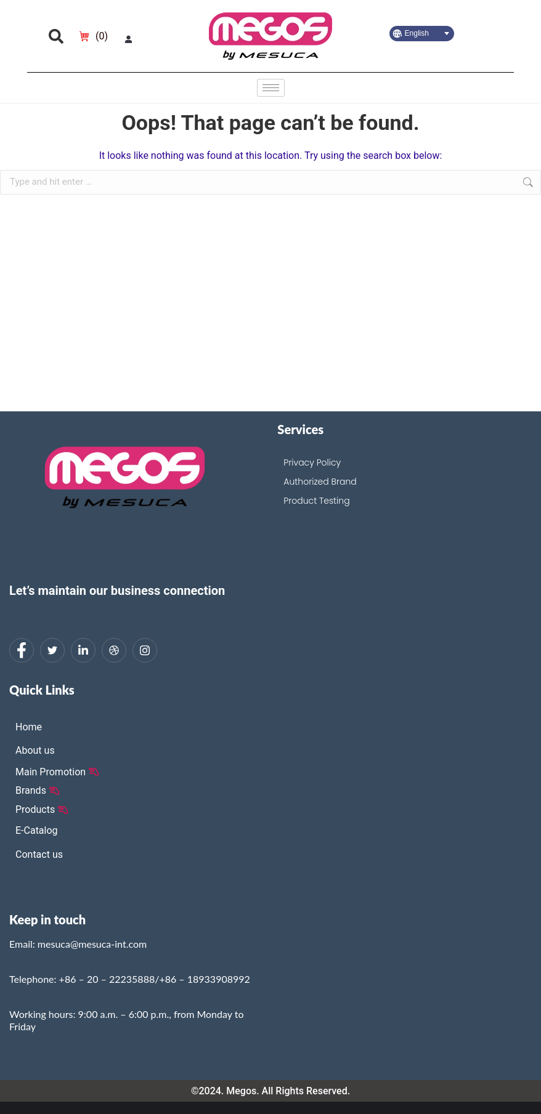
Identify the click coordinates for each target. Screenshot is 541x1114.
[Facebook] (21, 650)
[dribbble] (114, 650)
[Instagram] (144, 650)
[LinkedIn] (83, 650)
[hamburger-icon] (271, 88)
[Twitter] (52, 650)
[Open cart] (93, 36)
